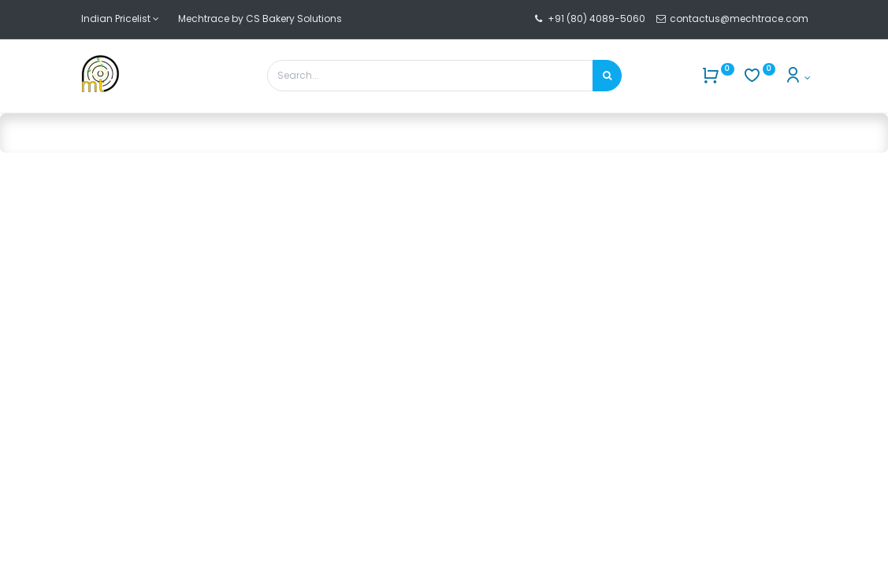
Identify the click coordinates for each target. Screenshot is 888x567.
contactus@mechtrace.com (740, 18)
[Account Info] (797, 77)
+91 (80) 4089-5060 (596, 18)
